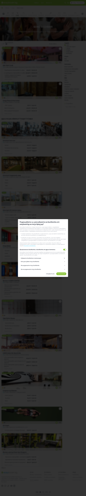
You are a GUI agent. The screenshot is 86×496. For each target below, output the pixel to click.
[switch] (66, 249)
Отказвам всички (52, 273)
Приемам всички (63, 273)
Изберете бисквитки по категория (43, 258)
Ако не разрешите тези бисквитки (43, 269)
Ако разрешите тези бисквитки (43, 265)
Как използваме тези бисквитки (43, 261)
